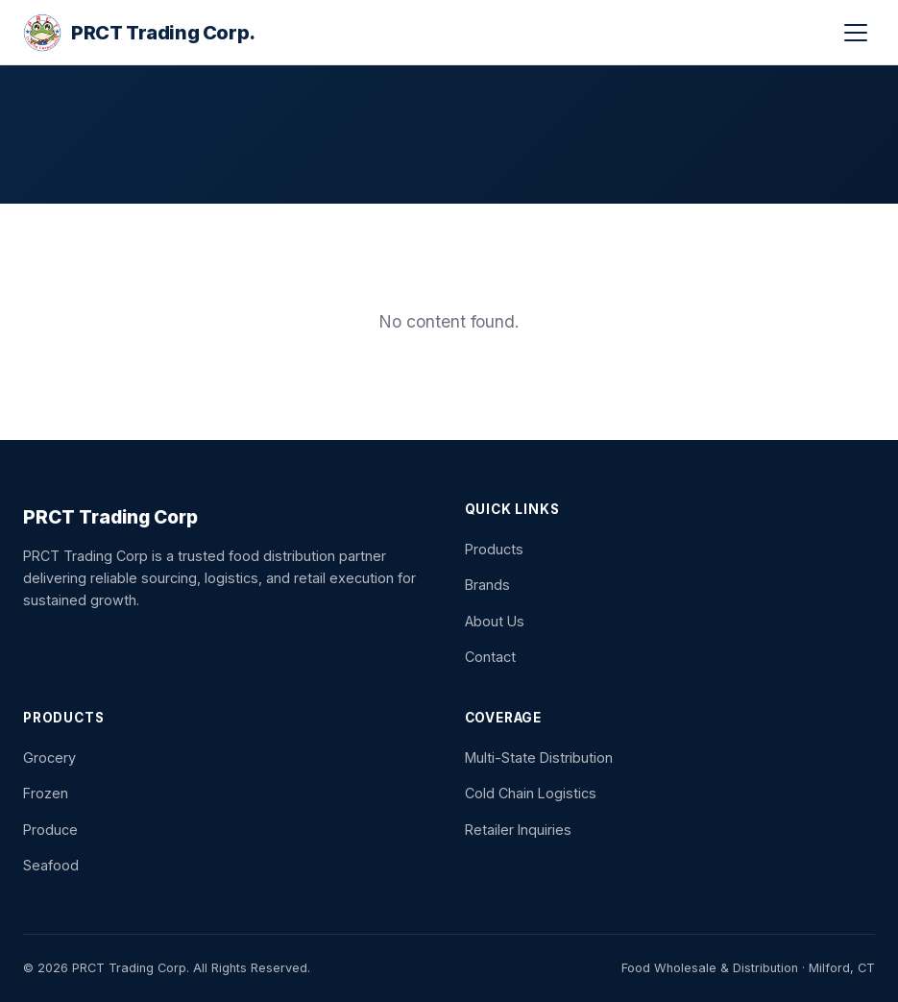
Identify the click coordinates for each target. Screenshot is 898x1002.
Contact (490, 656)
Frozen (45, 793)
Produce (50, 829)
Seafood (51, 865)
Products (494, 549)
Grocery (49, 757)
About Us (494, 621)
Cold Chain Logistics (530, 793)
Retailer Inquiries (518, 829)
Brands (487, 584)
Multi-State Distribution (539, 757)
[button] (856, 33)
